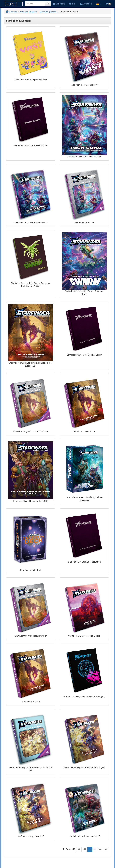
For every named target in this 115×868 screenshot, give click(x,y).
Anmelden (86, 4)
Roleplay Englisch (28, 11)
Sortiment (59, 4)
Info (72, 4)
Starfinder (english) (48, 11)
